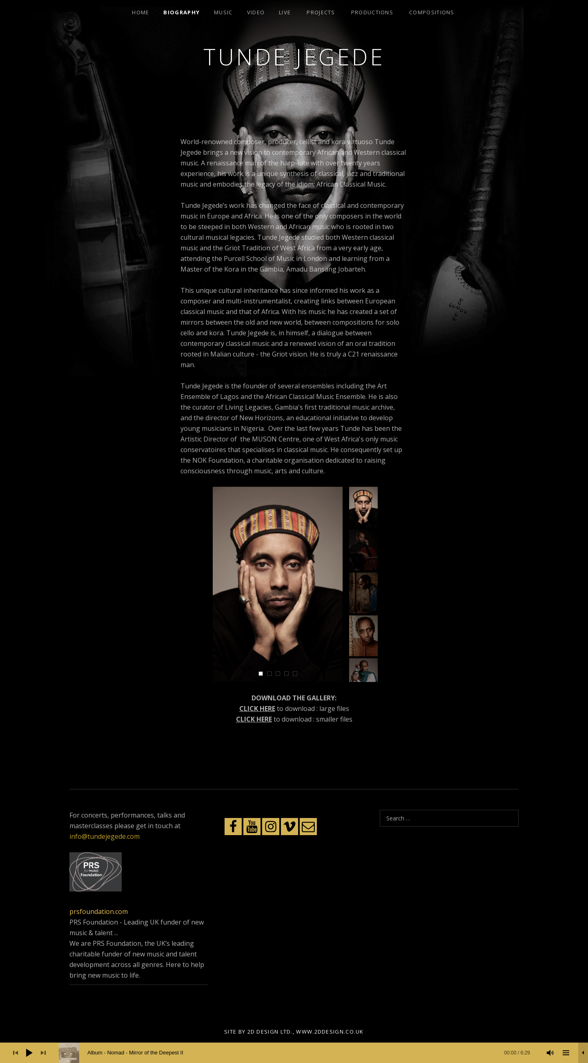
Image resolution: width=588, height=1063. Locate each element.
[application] (294, 1053)
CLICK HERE (257, 708)
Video (256, 12)
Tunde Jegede (294, 56)
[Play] (29, 1052)
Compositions (431, 12)
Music (223, 12)
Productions (372, 12)
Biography (181, 12)
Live (285, 12)
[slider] (298, 1053)
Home (140, 12)
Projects (321, 12)
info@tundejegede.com (104, 836)
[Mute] (550, 1052)
